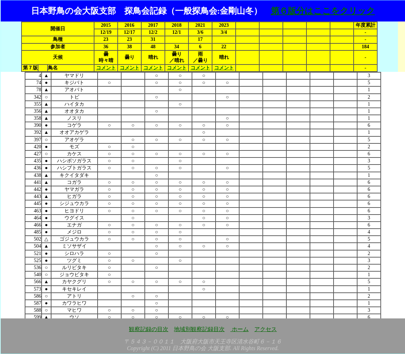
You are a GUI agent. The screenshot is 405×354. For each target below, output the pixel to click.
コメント (106, 67)
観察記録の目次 (148, 329)
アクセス (265, 329)
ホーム (239, 329)
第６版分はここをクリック (323, 10)
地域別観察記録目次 (199, 329)
